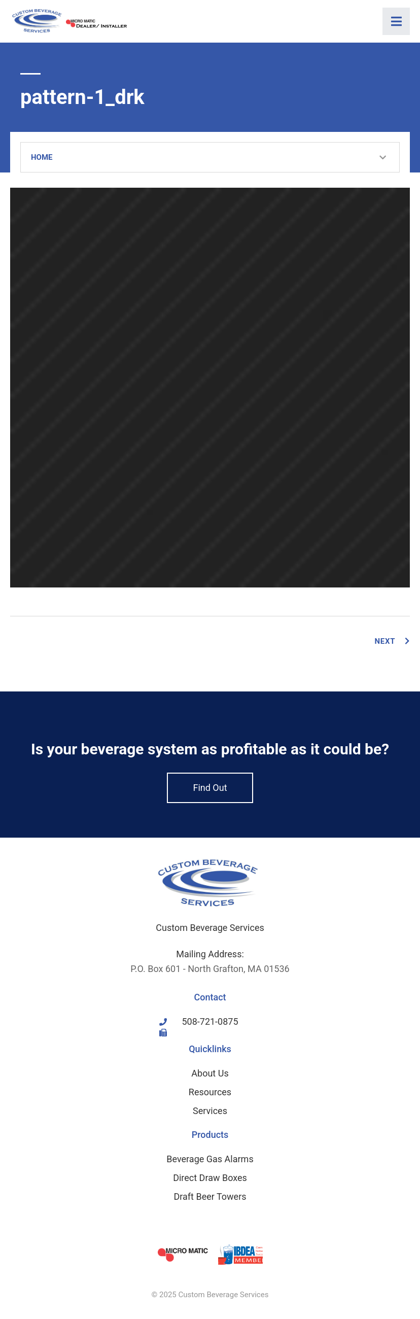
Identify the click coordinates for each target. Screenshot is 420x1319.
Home (42, 157)
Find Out (210, 787)
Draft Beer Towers (209, 1196)
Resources (210, 1092)
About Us (209, 1073)
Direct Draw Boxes (210, 1177)
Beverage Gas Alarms (209, 1159)
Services (210, 1110)
